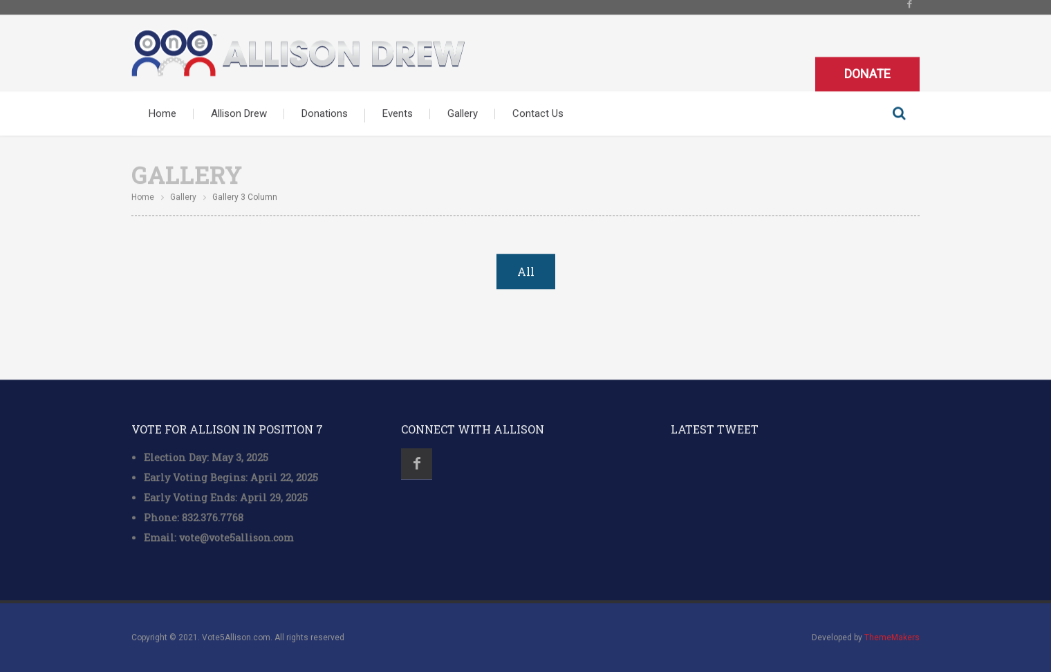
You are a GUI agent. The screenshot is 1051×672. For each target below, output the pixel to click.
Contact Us (538, 112)
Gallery (462, 112)
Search (899, 112)
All (525, 271)
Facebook (416, 463)
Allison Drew (239, 112)
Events (397, 112)
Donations (324, 112)
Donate (867, 73)
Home (162, 112)
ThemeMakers (892, 637)
